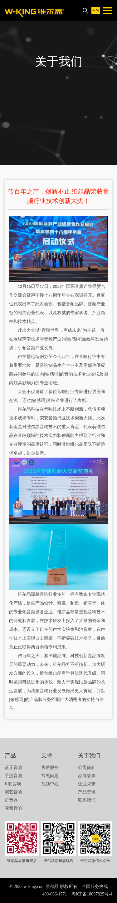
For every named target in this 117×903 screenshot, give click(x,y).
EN (95, 10)
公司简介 (86, 767)
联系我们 (86, 800)
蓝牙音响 (13, 767)
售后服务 (50, 767)
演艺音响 (13, 792)
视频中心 (50, 783)
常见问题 (50, 775)
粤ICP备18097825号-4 (91, 894)
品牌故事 (86, 775)
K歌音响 (13, 783)
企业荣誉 (86, 783)
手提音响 (13, 775)
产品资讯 (86, 792)
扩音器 (11, 800)
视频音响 (13, 808)
